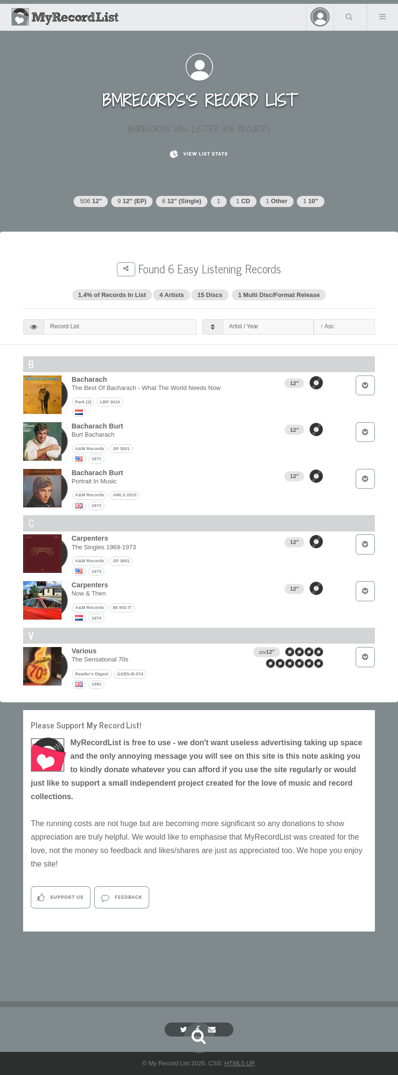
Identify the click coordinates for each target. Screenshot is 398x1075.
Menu (382, 16)
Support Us (60, 898)
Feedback (121, 898)
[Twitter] (185, 1029)
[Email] (213, 1029)
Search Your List (349, 16)
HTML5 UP (239, 1063)
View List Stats (199, 154)
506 (91, 201)
